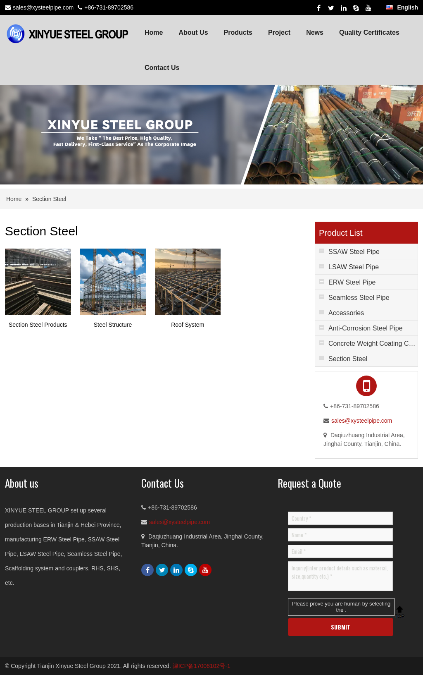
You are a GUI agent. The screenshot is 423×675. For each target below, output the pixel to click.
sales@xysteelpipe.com (43, 7)
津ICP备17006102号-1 (202, 666)
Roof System (187, 324)
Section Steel (49, 199)
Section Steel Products (38, 324)
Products (238, 32)
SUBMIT (340, 626)
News (314, 32)
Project (279, 32)
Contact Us (162, 67)
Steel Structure (113, 324)
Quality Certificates (369, 32)
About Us (193, 32)
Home (154, 32)
